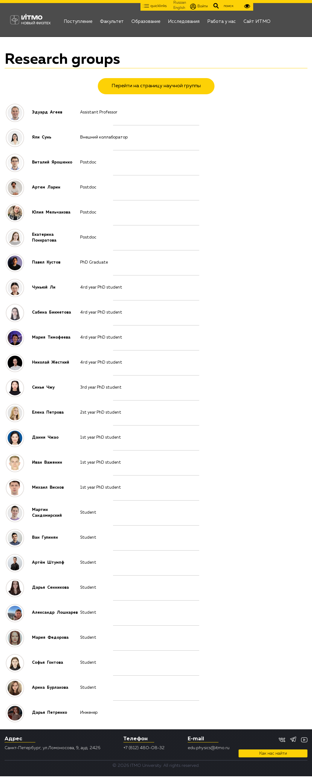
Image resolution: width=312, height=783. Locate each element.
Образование (145, 19)
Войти (199, 6)
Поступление (78, 19)
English (179, 8)
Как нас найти (273, 753)
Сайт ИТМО (257, 19)
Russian (179, 3)
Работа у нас (221, 19)
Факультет (112, 19)
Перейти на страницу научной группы (156, 86)
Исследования (184, 19)
